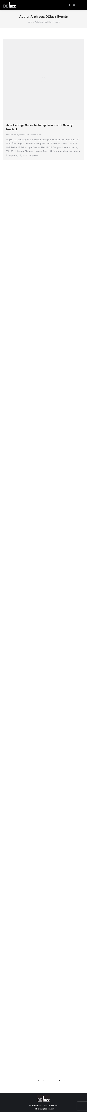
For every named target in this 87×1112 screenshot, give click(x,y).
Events (9, 135)
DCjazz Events (57, 17)
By (21, 135)
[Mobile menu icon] (81, 5)
